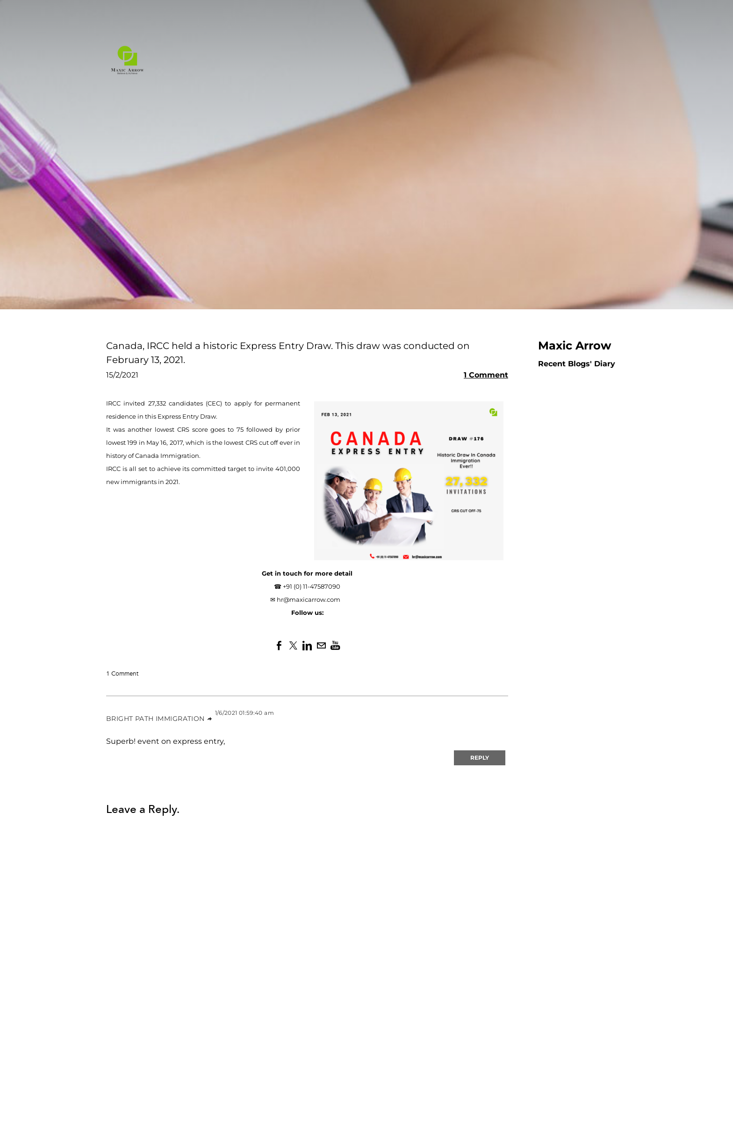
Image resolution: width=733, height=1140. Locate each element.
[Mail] (321, 645)
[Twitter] (293, 645)
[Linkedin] (307, 645)
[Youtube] (335, 645)
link (210, 719)
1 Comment (486, 374)
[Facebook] (279, 645)
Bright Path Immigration (155, 718)
